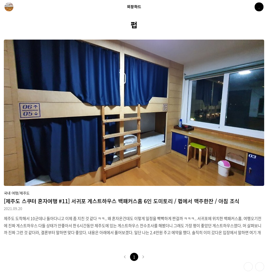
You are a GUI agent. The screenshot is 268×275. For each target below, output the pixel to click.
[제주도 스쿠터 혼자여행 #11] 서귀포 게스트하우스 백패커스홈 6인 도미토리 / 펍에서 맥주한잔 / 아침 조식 (121, 201)
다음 (143, 257)
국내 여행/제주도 (17, 193)
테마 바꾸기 (248, 266)
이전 (125, 257)
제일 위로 (259, 266)
